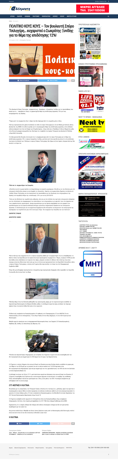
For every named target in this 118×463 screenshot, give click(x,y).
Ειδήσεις (19, 16)
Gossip (62, 16)
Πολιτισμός (36, 16)
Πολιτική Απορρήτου (59, 451)
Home (10, 21)
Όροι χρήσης (49, 451)
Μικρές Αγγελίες (71, 16)
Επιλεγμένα (15, 21)
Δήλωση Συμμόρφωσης (20, 451)
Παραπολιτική (46, 16)
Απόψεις (55, 16)
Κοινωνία (27, 16)
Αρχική (12, 16)
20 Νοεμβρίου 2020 (13, 40)
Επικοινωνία (11, 1)
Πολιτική (28, 40)
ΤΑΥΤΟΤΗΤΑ (69, 451)
